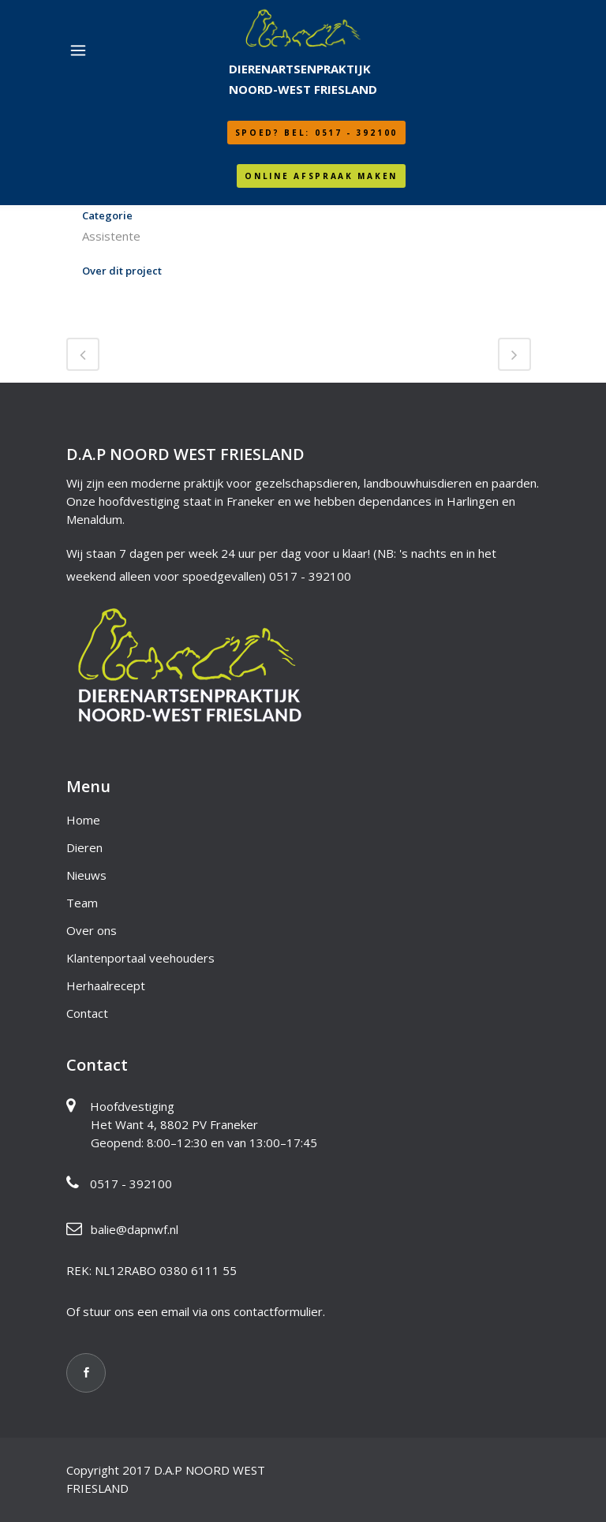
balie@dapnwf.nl (134, 1229)
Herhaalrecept (105, 985)
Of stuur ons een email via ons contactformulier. (195, 1311)
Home (83, 820)
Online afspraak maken (321, 175)
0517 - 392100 (310, 576)
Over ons (91, 930)
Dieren (84, 847)
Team (82, 903)
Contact (87, 1013)
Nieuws (86, 875)
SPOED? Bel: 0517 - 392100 (316, 132)
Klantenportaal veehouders (140, 958)
